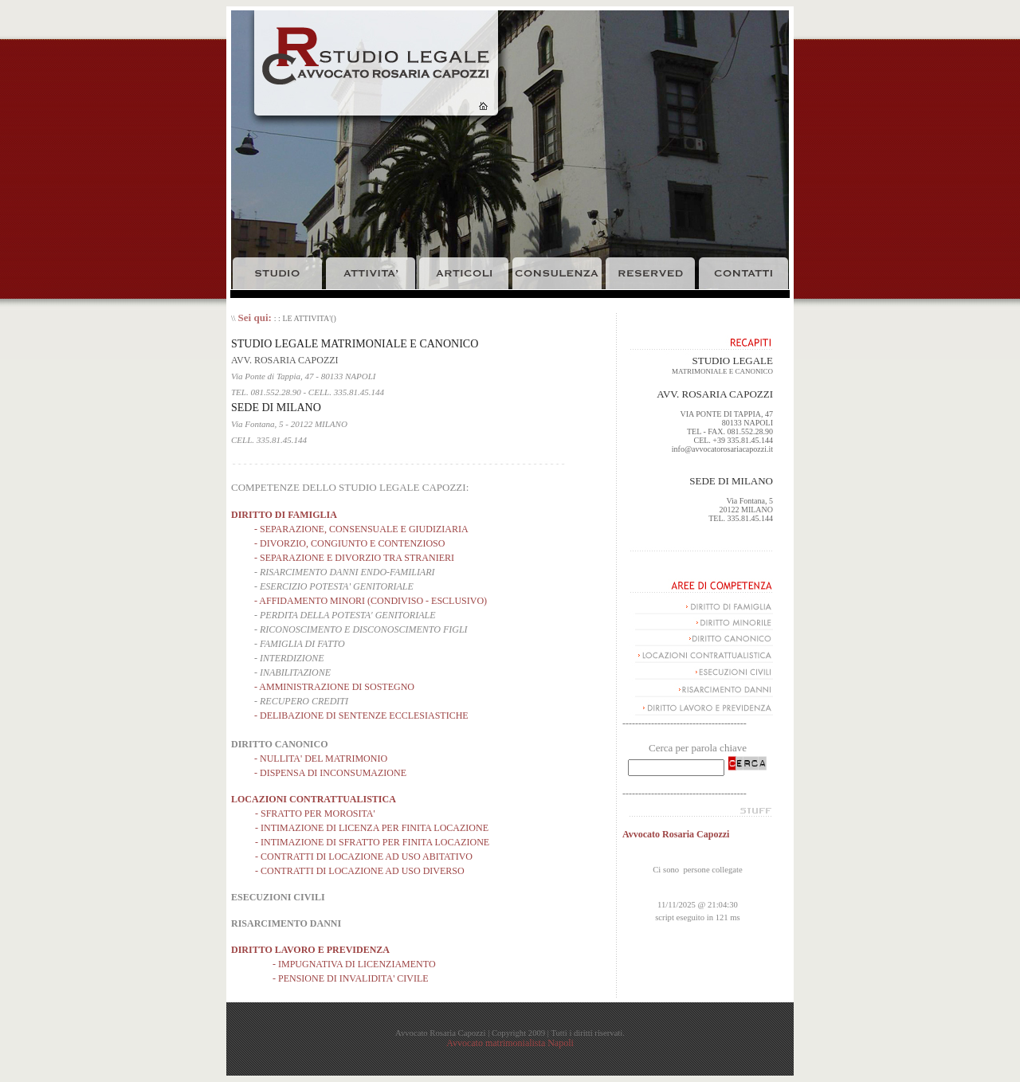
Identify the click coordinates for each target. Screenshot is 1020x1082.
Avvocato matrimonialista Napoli (510, 1043)
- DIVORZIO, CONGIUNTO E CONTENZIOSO (349, 543)
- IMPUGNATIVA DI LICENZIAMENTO (354, 964)
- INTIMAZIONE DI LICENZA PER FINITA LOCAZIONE (371, 827)
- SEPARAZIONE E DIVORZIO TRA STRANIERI (354, 557)
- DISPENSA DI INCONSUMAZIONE (330, 772)
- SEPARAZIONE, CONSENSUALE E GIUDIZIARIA (361, 529)
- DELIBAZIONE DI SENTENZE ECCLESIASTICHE (361, 715)
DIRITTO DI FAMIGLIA (284, 514)
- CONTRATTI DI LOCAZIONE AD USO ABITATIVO (364, 856)
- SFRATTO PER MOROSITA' (315, 813)
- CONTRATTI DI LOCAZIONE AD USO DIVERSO (360, 870)
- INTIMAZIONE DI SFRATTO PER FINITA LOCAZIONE (372, 842)
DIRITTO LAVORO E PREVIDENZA (310, 949)
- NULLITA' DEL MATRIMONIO (320, 758)
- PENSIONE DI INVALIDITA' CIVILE (351, 978)
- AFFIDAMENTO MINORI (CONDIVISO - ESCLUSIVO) (370, 600)
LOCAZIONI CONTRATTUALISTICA (313, 799)
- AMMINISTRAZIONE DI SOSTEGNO (334, 686)
